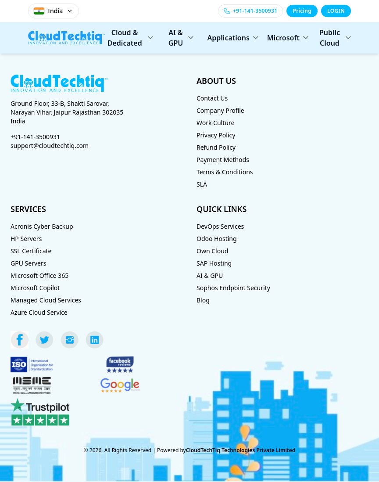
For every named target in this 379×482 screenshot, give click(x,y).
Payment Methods (223, 159)
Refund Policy (216, 147)
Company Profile (220, 110)
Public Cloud (335, 38)
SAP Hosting (214, 263)
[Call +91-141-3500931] (250, 11)
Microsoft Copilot (35, 288)
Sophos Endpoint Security (233, 288)
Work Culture (215, 123)
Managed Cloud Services (46, 300)
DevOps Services (220, 226)
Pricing (302, 10)
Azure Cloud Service (39, 312)
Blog (203, 300)
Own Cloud (212, 251)
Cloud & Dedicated (130, 38)
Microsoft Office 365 (39, 275)
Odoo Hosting (217, 238)
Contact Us (212, 98)
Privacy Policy (216, 135)
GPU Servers (28, 263)
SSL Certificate (31, 251)
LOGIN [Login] (336, 10)
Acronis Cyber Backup (42, 226)
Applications (230, 38)
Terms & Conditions (225, 172)
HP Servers (26, 238)
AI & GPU (180, 38)
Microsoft (285, 38)
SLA (202, 184)
